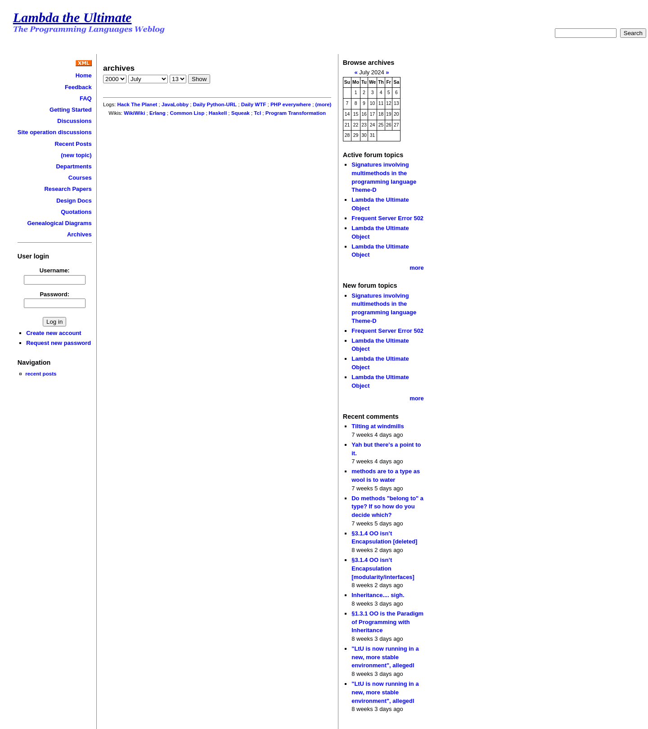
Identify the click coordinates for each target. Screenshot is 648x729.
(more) (323, 104)
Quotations (76, 211)
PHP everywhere (290, 104)
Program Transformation (296, 113)
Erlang (157, 113)
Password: (54, 294)
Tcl (257, 113)
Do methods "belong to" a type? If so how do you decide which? (387, 506)
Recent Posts (73, 143)
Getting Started (71, 109)
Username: (55, 270)
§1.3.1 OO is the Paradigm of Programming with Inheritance (387, 622)
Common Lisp (187, 113)
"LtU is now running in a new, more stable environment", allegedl (384, 657)
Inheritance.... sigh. (377, 595)
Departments (73, 166)
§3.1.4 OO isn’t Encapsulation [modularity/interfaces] (382, 568)
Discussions (74, 121)
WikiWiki (134, 113)
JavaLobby (175, 104)
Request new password (58, 343)
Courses (80, 177)
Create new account (53, 333)
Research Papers (68, 189)
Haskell (218, 113)
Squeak (240, 113)
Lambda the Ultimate (72, 17)
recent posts (40, 373)
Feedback (78, 87)
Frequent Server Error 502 (387, 218)
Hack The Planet (137, 104)
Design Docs (73, 200)
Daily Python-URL (215, 104)
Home (84, 75)
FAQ (86, 98)
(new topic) (76, 155)
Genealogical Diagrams (59, 223)
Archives (79, 234)
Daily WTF (253, 104)
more (417, 267)
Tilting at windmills (377, 426)
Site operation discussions (55, 132)
